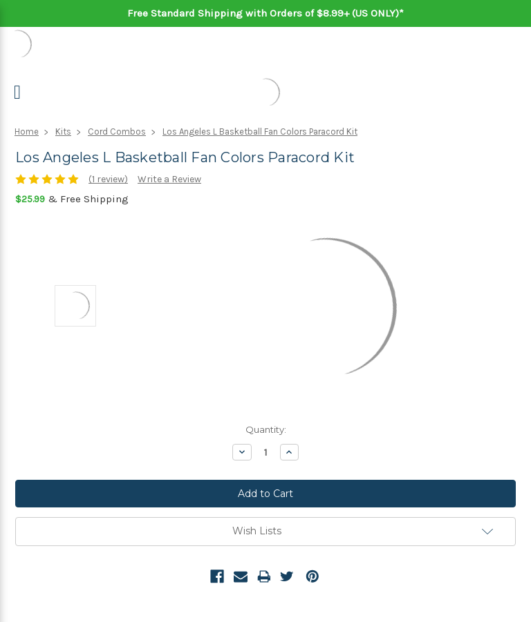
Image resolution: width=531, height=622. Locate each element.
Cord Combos (117, 131)
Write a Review (169, 179)
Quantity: (265, 429)
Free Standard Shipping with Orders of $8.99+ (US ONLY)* (265, 13)
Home (27, 131)
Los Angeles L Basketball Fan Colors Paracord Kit (259, 131)
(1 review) (108, 179)
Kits (63, 131)
